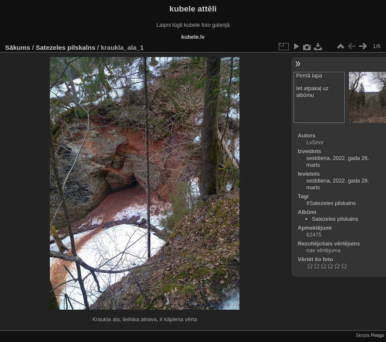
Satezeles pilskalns (65, 47)
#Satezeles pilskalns (331, 203)
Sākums (17, 47)
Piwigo (377, 335)
